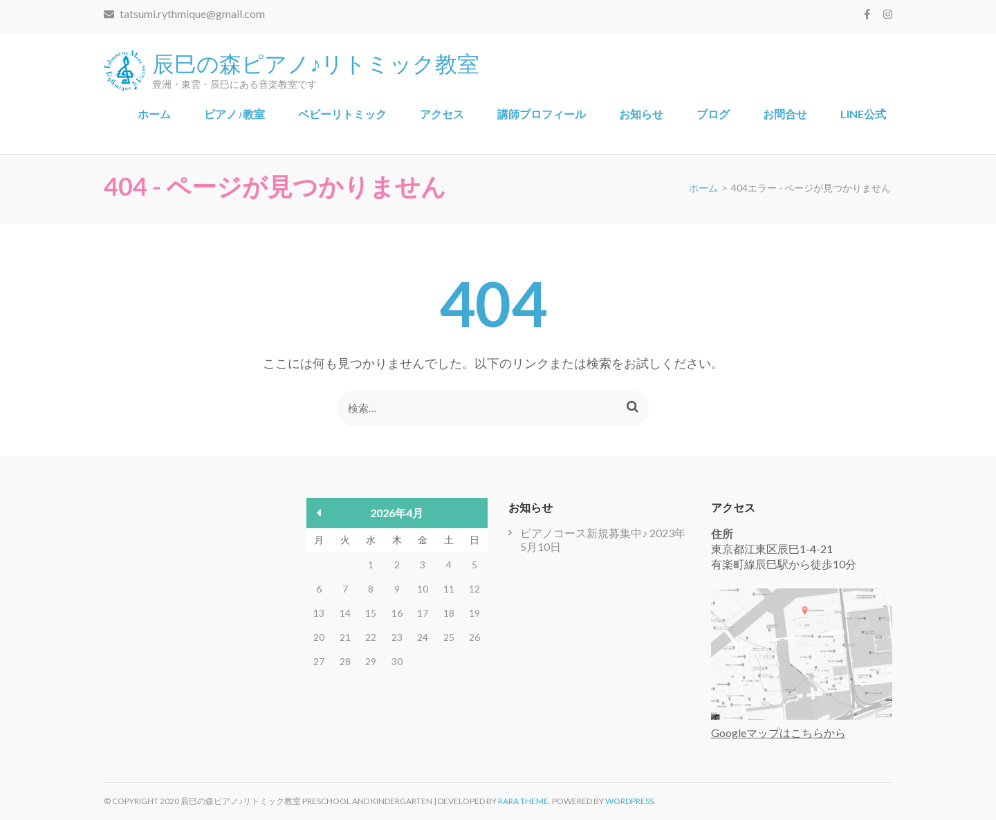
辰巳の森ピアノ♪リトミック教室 (315, 62)
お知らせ (641, 113)
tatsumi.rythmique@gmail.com (184, 13)
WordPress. (630, 801)
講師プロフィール (541, 113)
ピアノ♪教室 (234, 113)
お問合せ (785, 113)
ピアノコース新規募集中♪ (583, 532)
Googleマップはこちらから (778, 732)
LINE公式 (863, 113)
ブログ (713, 113)
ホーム (154, 113)
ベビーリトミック (342, 113)
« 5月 (319, 512)
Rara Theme (523, 801)
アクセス (442, 113)
